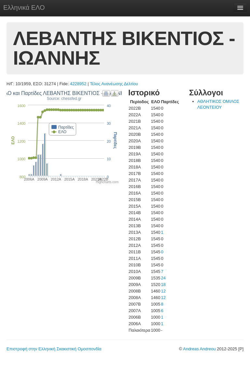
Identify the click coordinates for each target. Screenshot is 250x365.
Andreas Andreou (199, 348)
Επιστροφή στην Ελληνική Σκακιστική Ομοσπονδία (54, 348)
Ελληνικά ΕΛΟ (24, 7)
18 (163, 284)
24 (163, 278)
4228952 (78, 83)
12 (163, 291)
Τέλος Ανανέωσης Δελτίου (114, 83)
